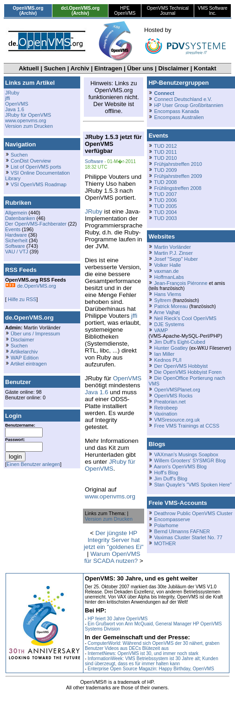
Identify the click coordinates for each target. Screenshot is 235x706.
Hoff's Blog (166, 472)
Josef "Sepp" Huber (175, 259)
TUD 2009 (165, 170)
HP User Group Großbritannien (188, 105)
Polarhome (166, 525)
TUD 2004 (165, 212)
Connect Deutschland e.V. (183, 99)
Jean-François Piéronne (180, 283)
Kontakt (205, 68)
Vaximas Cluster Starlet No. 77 (188, 537)
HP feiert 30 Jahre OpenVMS (117, 618)
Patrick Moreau (171, 306)
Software (15, 246)
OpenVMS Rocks (173, 395)
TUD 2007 (165, 194)
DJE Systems (169, 324)
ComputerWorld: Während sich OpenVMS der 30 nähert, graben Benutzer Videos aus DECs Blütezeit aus (152, 646)
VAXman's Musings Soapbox (186, 454)
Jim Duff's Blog (170, 478)
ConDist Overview (31, 161)
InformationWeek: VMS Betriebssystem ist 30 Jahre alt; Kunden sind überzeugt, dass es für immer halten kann (151, 661)
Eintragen (108, 68)
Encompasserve (172, 519)
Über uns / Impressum (35, 333)
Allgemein (16, 212)
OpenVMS (16, 104)
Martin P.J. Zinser (173, 253)
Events (12, 229)
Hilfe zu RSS (21, 299)
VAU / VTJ (16, 251)
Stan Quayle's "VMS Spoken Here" (192, 484)
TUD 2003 (165, 218)
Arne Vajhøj (167, 312)
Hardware (16, 235)
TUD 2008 (165, 182)
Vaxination (165, 413)
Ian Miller (164, 354)
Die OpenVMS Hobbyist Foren (188, 372)
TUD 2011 (165, 152)
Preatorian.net (169, 401)
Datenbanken (20, 218)
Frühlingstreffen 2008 (177, 188)
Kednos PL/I (167, 360)
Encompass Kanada (176, 111)
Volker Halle (167, 265)
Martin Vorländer (172, 247)
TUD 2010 (165, 158)
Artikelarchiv (24, 351)
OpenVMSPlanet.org (177, 389)
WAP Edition (24, 357)
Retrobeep (166, 407)
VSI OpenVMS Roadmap (38, 184)
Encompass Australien (178, 117)
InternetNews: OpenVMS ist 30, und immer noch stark (143, 653)
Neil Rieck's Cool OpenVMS (185, 318)
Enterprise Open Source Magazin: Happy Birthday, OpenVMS (151, 668)
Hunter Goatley (171, 348)
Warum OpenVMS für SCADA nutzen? (112, 557)
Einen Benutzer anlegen (33, 464)
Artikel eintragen (28, 363)
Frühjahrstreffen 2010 (178, 164)
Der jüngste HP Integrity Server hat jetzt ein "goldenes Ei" (114, 540)
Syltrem (162, 300)
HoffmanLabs (169, 277)
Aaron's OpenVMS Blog (180, 466)
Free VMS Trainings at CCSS (186, 426)
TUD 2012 (165, 146)
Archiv (79, 68)
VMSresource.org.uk (177, 419)
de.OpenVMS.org (30, 286)
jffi (7, 98)
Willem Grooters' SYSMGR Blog (189, 460)
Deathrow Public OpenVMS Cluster (193, 513)
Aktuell (28, 68)
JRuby (12, 92)
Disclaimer (173, 68)
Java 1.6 (14, 109)
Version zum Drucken (29, 126)
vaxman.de (166, 271)
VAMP (161, 330)
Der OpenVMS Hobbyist (181, 366)
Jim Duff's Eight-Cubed (179, 342)
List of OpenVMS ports (36, 167)
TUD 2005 (165, 206)
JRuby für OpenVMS (28, 115)
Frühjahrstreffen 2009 (178, 176)
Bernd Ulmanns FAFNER (182, 531)
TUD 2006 (165, 200)
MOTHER (165, 543)
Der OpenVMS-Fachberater (35, 224)
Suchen (55, 68)
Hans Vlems (167, 294)
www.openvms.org (25, 120)
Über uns (140, 68)
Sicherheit (16, 240)
